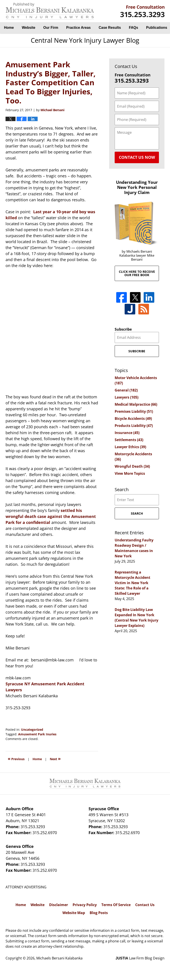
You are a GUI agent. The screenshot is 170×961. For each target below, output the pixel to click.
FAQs (133, 27)
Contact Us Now (137, 157)
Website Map (73, 912)
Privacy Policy (85, 904)
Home (9, 27)
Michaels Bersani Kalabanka (59, 958)
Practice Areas (78, 27)
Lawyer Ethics (130, 446)
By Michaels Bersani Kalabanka (142, 11)
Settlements (129, 439)
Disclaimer (58, 904)
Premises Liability (134, 411)
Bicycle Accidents (133, 418)
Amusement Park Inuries (37, 734)
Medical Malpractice (136, 404)
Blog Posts (99, 912)
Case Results (110, 27)
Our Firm (50, 27)
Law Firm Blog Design (140, 958)
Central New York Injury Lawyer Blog (50, 11)
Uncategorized (32, 729)
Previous (16, 758)
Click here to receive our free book (137, 273)
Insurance (127, 432)
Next (55, 758)
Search (137, 513)
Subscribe (123, 329)
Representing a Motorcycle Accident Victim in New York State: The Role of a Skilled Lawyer (132, 583)
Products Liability (134, 425)
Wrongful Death (132, 466)
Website (28, 27)
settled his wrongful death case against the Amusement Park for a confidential (51, 516)
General (126, 390)
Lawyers (126, 397)
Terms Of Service (116, 904)
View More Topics (130, 473)
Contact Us (145, 904)
